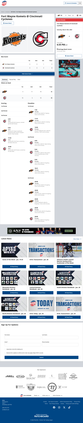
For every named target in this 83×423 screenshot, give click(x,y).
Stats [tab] (19, 79)
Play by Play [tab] (12, 79)
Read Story (14, 266)
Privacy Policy (77, 401)
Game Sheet (7, 23)
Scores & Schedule (71, 3)
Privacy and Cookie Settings (72, 403)
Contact (45, 401)
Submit (41, 357)
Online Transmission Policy (66, 401)
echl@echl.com (5, 409)
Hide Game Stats (27, 74)
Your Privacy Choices (54, 403)
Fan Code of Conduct (53, 401)
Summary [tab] (4, 79)
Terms (46, 403)
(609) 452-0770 (5, 407)
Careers (62, 403)
